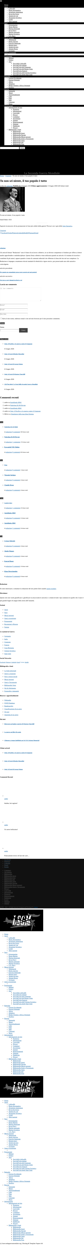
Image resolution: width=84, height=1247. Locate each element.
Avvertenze (16, 118)
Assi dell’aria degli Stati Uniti (22, 74)
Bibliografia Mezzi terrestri (22, 137)
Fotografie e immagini (11, 694)
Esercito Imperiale (15, 43)
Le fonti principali (10, 673)
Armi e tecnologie (10, 52)
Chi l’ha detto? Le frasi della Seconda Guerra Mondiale (21, 387)
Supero (36, 909)
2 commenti (16, 531)
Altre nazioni (13, 21)
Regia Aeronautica (15, 10)
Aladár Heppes (9, 554)
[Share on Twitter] (10, 233)
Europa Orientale (14, 80)
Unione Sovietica (10, 653)
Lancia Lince (8, 505)
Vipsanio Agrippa (10, 477)
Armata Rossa (13, 49)
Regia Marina (13, 27)
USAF (11, 19)
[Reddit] (27, 665)
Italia (6, 642)
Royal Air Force (14, 14)
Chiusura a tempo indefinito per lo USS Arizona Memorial (21, 743)
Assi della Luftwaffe (19, 63)
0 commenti (16, 434)
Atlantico (12, 84)
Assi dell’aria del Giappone (22, 67)
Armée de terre (13, 47)
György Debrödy (9, 543)
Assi (10, 62)
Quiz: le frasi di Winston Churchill (14, 377)
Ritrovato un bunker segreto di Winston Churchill (19, 726)
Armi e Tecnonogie (10, 685)
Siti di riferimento (10, 691)
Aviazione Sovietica (15, 18)
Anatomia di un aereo (11, 717)
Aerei (6, 7)
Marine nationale (14, 32)
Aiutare (15, 120)
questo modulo (51, 591)
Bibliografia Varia (19, 140)
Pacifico (11, 87)
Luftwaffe (12, 8)
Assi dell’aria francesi (20, 71)
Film (10, 98)
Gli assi (6, 714)
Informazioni (8, 106)
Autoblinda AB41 (15, 405)
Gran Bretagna (9, 650)
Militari (11, 58)
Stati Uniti (7, 656)
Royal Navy (12, 30)
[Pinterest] (8, 665)
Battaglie (7, 76)
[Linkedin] (13, 665)
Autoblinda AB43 (10, 515)
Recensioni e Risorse (11, 627)
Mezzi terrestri (9, 38)
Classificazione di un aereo (13, 711)
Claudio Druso (9, 488)
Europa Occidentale (15, 78)
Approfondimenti (14, 95)
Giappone (7, 645)
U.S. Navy (12, 36)
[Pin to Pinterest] (15, 233)
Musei (11, 93)
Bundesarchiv (8, 708)
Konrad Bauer (9, 564)
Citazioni (12, 102)
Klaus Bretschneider (10, 574)
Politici (11, 60)
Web (10, 100)
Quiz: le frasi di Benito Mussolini (14, 356)
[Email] (18, 665)
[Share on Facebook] (4, 233)
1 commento (16, 444)
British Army (13, 45)
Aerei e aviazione (10, 676)
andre (6, 801)
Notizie (6, 630)
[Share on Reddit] (26, 233)
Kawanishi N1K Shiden (11, 450)
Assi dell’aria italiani (20, 65)
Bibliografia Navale (19, 135)
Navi (5, 23)
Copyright (16, 113)
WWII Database (9, 706)
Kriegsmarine (13, 25)
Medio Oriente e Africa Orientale (19, 85)
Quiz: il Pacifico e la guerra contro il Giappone (18, 346)
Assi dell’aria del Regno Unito (23, 69)
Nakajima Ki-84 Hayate (18, 408)
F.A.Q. (6, 902)
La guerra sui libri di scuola (12, 734)
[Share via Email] (36, 233)
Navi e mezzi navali (10, 679)
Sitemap (15, 124)
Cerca (22, 148)
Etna (5, 467)
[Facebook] (3, 665)
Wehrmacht (12, 40)
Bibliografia (17, 131)
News (10, 104)
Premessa (16, 109)
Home (6, 5)
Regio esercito (13, 41)
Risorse (6, 89)
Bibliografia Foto (18, 144)
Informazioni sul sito (15, 107)
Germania (7, 639)
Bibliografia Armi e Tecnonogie (23, 139)
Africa (11, 82)
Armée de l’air (13, 16)
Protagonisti (8, 56)
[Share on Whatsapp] (31, 233)
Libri (10, 96)
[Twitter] (22, 665)
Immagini (12, 91)
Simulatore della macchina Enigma (22, 417)
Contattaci (16, 117)
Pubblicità (16, 126)
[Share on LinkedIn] (21, 233)
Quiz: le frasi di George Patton (13, 366)
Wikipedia (7, 703)
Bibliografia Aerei (19, 133)
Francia (6, 647)
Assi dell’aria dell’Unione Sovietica (24, 73)
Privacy (15, 115)
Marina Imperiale (14, 29)
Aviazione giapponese (16, 12)
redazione (9, 186)
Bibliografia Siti (18, 142)
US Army (12, 51)
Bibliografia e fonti (15, 129)
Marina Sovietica (14, 34)
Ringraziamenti (18, 122)
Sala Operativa (67, 226)
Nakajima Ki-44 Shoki (11, 429)
